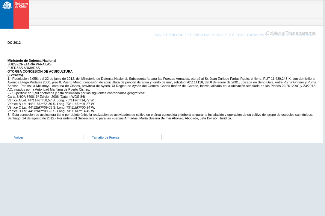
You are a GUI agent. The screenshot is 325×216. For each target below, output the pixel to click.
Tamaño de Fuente (106, 137)
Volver (18, 137)
